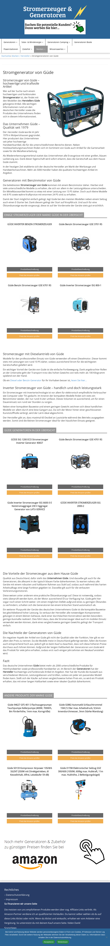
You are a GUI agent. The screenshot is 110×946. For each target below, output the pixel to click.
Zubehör (27, 49)
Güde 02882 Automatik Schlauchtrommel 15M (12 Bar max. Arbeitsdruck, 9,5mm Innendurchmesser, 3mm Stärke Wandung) (80, 708)
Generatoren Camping (59, 42)
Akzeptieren (49, 942)
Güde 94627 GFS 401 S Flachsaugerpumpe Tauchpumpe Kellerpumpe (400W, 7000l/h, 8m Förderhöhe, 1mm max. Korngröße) (29, 708)
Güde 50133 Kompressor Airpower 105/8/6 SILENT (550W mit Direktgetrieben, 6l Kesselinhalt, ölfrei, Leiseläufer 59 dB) (29, 771)
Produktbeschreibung (30, 269)
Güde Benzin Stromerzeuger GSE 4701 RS (80, 439)
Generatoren (10, 42)
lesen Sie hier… (79, 380)
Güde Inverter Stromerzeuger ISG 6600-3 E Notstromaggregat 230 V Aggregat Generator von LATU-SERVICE (29, 506)
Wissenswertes (57, 49)
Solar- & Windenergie (32, 42)
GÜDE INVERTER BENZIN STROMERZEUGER (29, 224)
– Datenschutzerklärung (16, 894)
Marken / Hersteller (21, 56)
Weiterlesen (63, 942)
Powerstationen (11, 49)
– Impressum (11, 899)
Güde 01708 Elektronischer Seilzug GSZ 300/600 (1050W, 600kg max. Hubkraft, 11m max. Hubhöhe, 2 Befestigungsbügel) (80, 771)
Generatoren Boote (83, 42)
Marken (40, 49)
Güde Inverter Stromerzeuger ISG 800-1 (80, 285)
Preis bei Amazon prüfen (29, 275)
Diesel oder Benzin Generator (25, 380)
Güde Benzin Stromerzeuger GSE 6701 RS (29, 285)
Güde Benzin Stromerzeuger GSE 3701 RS (80, 224)
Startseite (5, 56)
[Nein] (106, 937)
